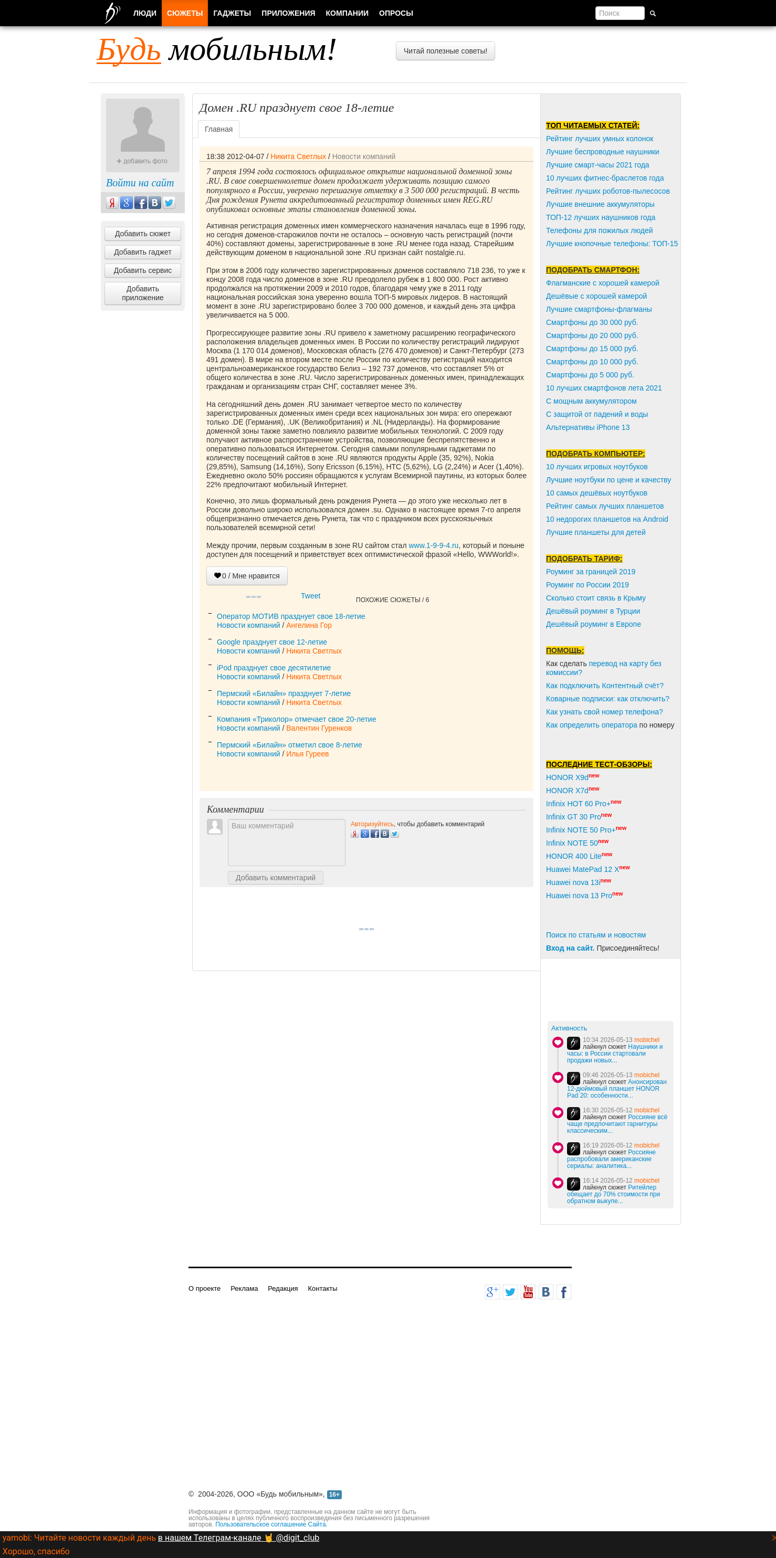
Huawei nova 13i (573, 882)
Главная (219, 129)
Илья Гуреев (307, 754)
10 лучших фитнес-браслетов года (605, 178)
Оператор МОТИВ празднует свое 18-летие (291, 616)
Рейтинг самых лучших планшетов (605, 506)
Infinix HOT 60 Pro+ (578, 803)
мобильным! (217, 49)
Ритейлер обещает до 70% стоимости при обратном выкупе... (613, 1194)
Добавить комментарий (276, 877)
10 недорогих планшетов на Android (607, 519)
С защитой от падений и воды (597, 414)
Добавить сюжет (143, 233)
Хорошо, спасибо (36, 1551)
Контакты (322, 1288)
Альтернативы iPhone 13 (588, 427)
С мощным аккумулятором (591, 401)
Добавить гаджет (143, 252)
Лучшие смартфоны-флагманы (599, 309)
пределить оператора (600, 725)
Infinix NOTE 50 (572, 843)
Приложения (288, 13)
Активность (569, 1028)
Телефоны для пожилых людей (599, 230)
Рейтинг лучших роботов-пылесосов (608, 191)
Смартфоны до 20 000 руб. (592, 335)
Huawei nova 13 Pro (579, 895)
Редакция (283, 1288)
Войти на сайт (140, 182)
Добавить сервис (143, 270)
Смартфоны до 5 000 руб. (590, 375)
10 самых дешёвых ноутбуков (596, 493)
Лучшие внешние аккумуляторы (600, 204)
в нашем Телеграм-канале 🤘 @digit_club (238, 1538)
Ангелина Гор (309, 625)
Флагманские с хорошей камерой (602, 283)
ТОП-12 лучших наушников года (600, 217)
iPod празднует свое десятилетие (274, 668)
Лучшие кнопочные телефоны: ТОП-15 (612, 243)
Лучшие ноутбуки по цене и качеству (608, 480)
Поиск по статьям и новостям (596, 935)
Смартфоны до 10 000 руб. (592, 361)
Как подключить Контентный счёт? (605, 685)
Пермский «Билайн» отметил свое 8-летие (289, 745)
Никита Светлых (298, 156)
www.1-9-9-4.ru (433, 545)
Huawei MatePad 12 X (582, 869)
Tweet (310, 596)
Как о (555, 725)
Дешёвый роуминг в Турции (593, 611)
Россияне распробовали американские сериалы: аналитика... (611, 1159)
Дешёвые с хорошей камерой (596, 296)
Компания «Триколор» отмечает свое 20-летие (296, 719)
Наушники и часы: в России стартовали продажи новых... (615, 1053)
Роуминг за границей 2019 (590, 571)
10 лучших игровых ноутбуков (597, 466)
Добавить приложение (143, 293)
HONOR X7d (567, 790)
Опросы (396, 13)
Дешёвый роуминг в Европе (593, 624)
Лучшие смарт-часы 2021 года (597, 165)
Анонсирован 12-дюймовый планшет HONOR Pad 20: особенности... (617, 1088)
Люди (144, 13)
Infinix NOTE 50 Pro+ (581, 830)
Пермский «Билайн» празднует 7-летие (284, 693)
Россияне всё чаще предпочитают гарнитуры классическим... (617, 1123)
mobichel (646, 1040)
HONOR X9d (567, 777)
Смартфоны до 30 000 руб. (592, 322)
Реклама (244, 1288)
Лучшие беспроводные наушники (602, 152)
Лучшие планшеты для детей (596, 532)
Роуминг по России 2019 (587, 585)
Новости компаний (364, 156)
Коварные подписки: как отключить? (607, 698)
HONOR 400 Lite (574, 856)
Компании (347, 13)
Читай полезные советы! (445, 51)
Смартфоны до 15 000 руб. (592, 348)
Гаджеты (232, 13)
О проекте (204, 1288)
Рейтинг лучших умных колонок (599, 138)
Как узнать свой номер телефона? (604, 712)
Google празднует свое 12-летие (272, 642)
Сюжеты (185, 13)
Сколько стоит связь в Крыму (596, 598)
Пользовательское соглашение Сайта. (271, 1524)
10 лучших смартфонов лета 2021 (604, 388)
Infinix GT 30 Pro (573, 817)
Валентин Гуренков (319, 728)
